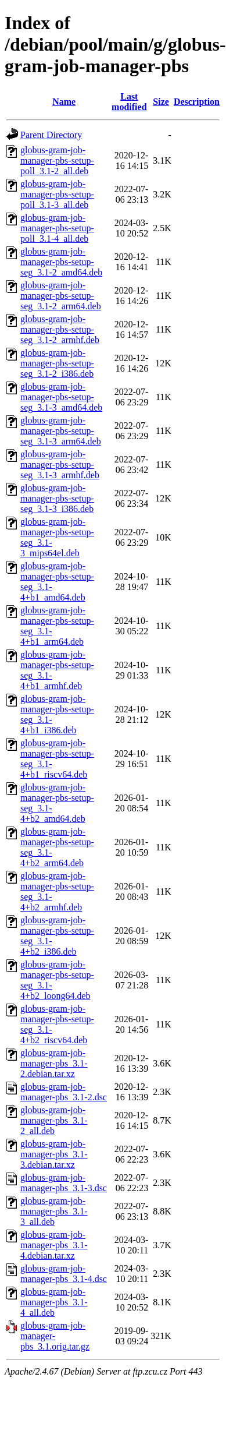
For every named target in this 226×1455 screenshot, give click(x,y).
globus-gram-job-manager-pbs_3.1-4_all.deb (54, 1302)
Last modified (129, 101)
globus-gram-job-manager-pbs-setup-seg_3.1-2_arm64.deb (60, 295)
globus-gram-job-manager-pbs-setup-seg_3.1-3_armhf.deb (59, 464)
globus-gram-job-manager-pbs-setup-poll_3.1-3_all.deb (57, 194)
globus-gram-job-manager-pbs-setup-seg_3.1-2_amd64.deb (61, 261)
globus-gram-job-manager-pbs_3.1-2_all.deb (54, 1120)
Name (64, 102)
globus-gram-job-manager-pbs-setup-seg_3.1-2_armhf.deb (59, 329)
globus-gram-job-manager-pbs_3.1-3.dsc (63, 1183)
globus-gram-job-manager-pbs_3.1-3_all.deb (54, 1211)
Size (161, 102)
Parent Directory (51, 135)
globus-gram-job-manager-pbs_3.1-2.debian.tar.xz (54, 1063)
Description (197, 102)
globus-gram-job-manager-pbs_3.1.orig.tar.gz (54, 1335)
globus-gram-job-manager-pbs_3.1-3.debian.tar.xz (54, 1154)
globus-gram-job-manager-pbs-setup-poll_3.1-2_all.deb (57, 160)
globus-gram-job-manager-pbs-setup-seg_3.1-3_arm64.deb (60, 430)
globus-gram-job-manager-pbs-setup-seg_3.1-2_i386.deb (57, 363)
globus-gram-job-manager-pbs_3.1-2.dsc (63, 1092)
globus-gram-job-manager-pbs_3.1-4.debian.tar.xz (54, 1245)
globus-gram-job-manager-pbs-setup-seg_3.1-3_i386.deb (57, 498)
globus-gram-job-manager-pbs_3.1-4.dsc (63, 1273)
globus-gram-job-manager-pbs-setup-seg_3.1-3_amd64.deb (61, 397)
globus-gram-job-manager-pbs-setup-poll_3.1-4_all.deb (57, 228)
